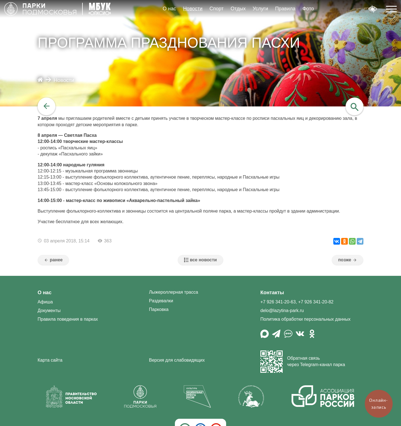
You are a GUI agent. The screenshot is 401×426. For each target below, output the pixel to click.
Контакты (272, 292)
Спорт (216, 8)
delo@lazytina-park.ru (282, 310)
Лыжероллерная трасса (173, 292)
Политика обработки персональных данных (305, 319)
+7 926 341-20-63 (278, 302)
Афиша (45, 302)
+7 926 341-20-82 (316, 302)
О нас (169, 8)
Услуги (260, 8)
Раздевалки (161, 300)
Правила (285, 8)
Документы (49, 310)
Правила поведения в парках (68, 319)
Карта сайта (50, 360)
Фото (308, 8)
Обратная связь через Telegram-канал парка (302, 361)
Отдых (238, 8)
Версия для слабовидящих (177, 360)
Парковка (158, 309)
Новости (192, 8)
